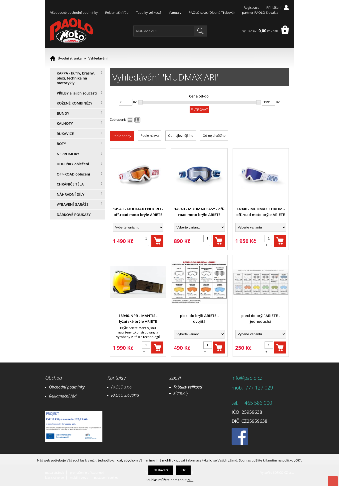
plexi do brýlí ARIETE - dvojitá (199, 318)
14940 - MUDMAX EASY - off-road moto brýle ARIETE (199, 211)
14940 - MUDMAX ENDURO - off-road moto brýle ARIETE (138, 211)
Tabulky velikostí (148, 12)
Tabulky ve (182, 387)
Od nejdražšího (214, 135)
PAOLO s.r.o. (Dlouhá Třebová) (212, 12)
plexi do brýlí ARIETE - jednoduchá (260, 318)
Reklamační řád (116, 12)
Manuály (174, 12)
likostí (197, 387)
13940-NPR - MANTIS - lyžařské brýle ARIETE (137, 318)
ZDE (190, 480)
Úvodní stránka (70, 58)
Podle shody (122, 136)
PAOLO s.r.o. (122, 387)
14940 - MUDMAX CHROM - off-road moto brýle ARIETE (260, 211)
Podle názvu (149, 135)
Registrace (251, 7)
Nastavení (160, 470)
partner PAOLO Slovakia (260, 12)
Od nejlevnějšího (180, 135)
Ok (183, 470)
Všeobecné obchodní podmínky (74, 12)
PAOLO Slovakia (125, 395)
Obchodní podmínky (67, 387)
